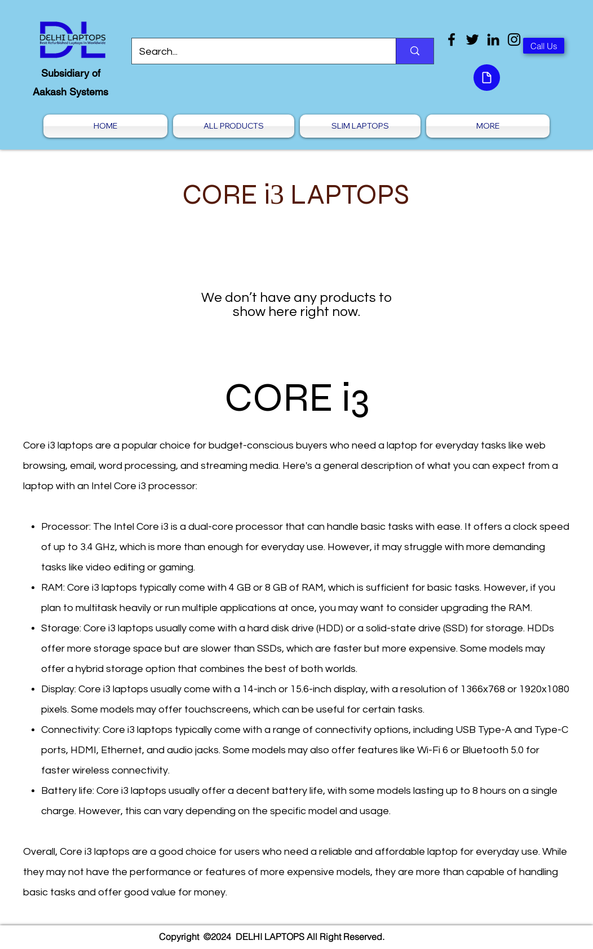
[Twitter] (472, 39)
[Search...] (255, 51)
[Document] (486, 77)
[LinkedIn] (493, 39)
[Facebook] (451, 39)
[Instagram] (514, 39)
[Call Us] (543, 46)
